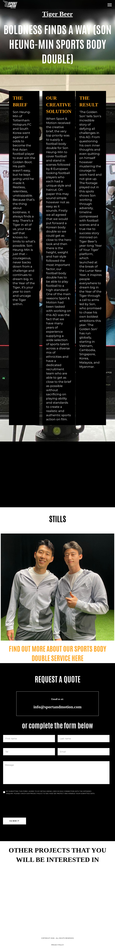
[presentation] (26, 805)
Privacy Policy (57, 945)
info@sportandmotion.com (58, 707)
